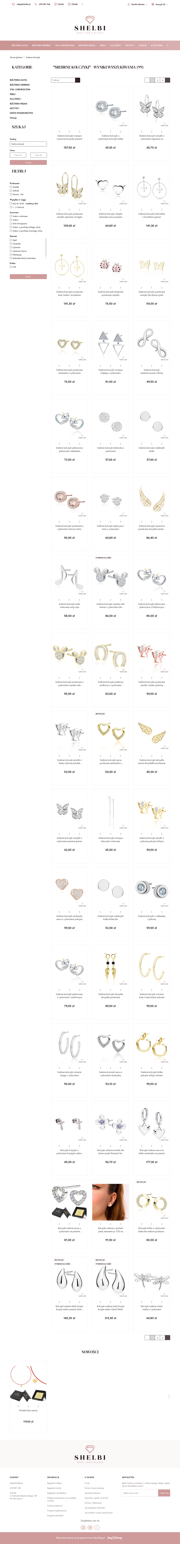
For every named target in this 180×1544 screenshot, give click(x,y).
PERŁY (103, 45)
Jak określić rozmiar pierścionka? (99, 1512)
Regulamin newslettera (56, 1493)
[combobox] (65, 80)
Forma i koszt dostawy (94, 1488)
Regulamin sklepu (54, 1483)
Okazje (143, 45)
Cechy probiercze (54, 1505)
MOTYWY (130, 45)
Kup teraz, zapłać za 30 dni (96, 1497)
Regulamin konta (54, 1488)
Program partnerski (55, 1515)
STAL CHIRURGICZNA (65, 45)
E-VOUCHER (157, 45)
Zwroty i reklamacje (93, 1502)
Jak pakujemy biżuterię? (95, 1507)
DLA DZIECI (116, 45)
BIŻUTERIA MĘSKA (87, 45)
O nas (87, 1483)
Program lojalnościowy (56, 1510)
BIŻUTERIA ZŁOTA (20, 45)
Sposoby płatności (93, 1493)
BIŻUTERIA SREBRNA (42, 45)
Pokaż (28, 276)
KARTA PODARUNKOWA (21, 112)
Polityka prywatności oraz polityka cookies (61, 1499)
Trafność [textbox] (56, 80)
